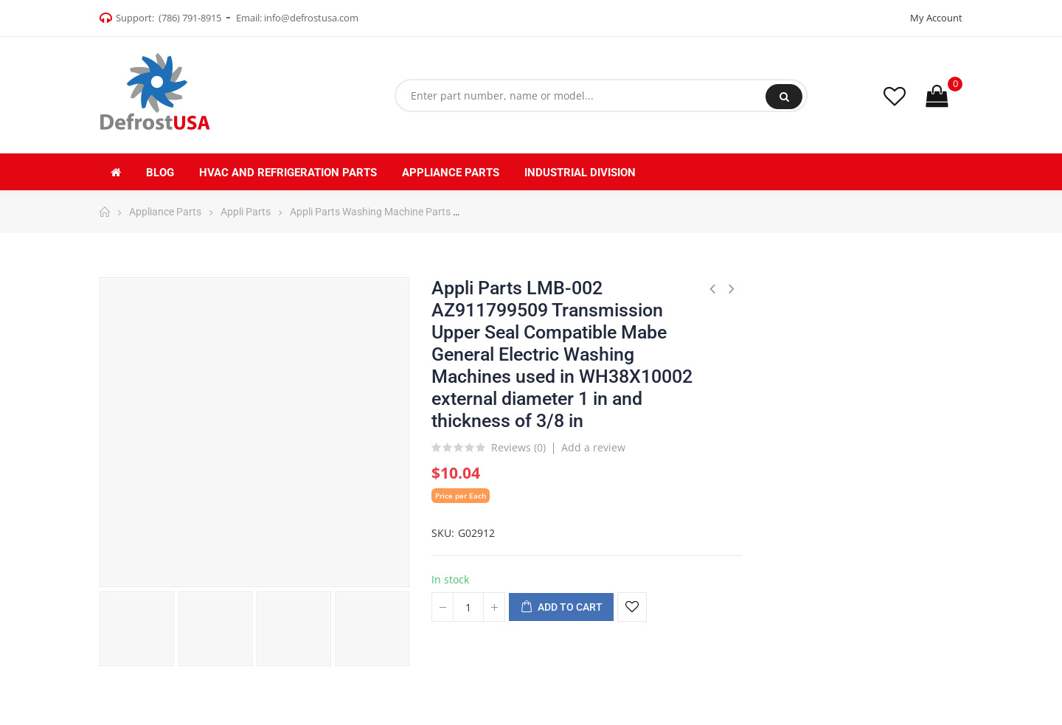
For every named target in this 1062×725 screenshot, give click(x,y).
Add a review (593, 447)
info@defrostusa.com (311, 17)
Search (784, 96)
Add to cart (561, 607)
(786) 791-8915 (190, 17)
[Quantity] (468, 607)
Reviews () (518, 448)
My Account (936, 17)
